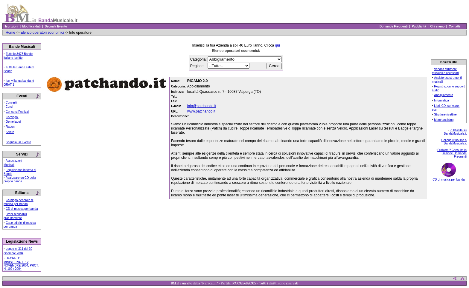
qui (277, 45)
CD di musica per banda (22, 208)
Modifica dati (31, 26)
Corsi (9, 106)
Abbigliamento (443, 95)
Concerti (11, 102)
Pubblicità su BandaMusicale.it (455, 132)
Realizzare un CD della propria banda (20, 179)
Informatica (441, 100)
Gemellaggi (13, 121)
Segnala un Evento (18, 142)
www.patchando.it (201, 111)
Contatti (454, 26)
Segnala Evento (56, 26)
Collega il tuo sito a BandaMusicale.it (454, 141)
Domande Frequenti (393, 26)
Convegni (12, 117)
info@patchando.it (201, 106)
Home (10, 32)
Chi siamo (437, 26)
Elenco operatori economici (42, 32)
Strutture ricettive (445, 114)
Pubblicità (419, 26)
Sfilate (10, 132)
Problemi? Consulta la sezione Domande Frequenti (452, 153)
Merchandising (443, 119)
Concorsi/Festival (17, 111)
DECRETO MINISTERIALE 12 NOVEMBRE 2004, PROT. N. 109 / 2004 (21, 263)
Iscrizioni (12, 26)
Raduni (10, 126)
